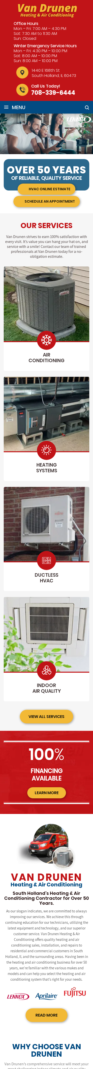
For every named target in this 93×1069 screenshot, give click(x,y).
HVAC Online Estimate (49, 189)
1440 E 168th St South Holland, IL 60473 (54, 73)
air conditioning (46, 358)
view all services (46, 716)
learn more (47, 793)
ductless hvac (46, 578)
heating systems (46, 468)
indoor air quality (46, 688)
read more (46, 1015)
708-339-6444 (53, 93)
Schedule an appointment (50, 201)
